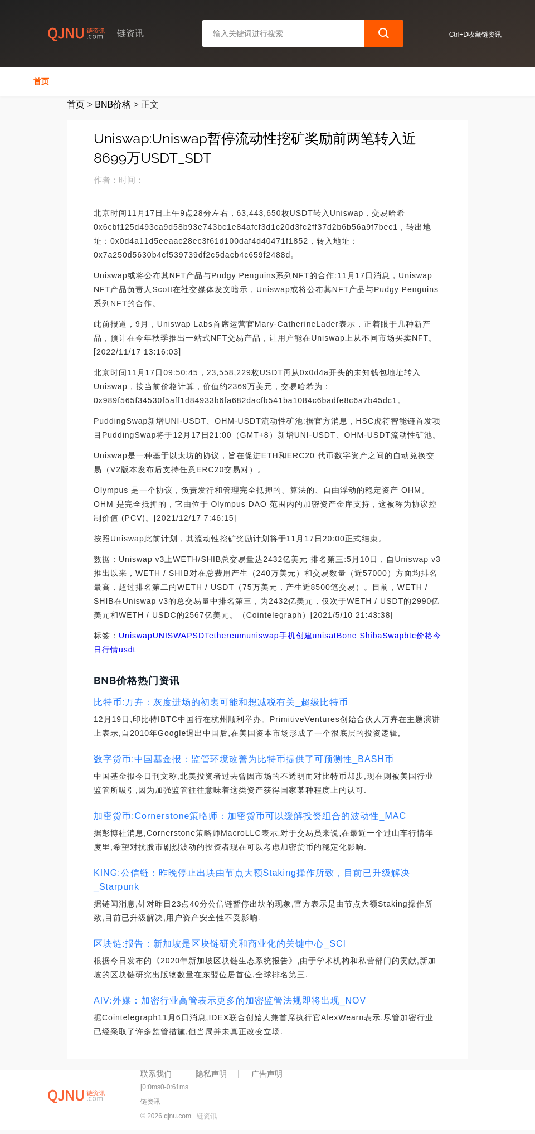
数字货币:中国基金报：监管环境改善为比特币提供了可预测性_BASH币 (244, 759)
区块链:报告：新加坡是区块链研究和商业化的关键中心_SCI (220, 943)
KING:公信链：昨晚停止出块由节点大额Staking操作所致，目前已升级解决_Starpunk (252, 879)
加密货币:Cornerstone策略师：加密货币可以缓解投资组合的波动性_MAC (250, 816)
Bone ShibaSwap (370, 635)
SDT (201, 635)
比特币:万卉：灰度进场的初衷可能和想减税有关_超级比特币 (221, 702)
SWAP (180, 635)
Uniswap (136, 635)
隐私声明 (211, 1074)
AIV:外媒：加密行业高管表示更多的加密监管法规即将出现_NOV (230, 1000)
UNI (160, 635)
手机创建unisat (308, 635)
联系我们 (156, 1074)
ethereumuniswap (244, 635)
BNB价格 (113, 104)
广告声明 (267, 1074)
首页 (41, 81)
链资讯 (207, 1116)
